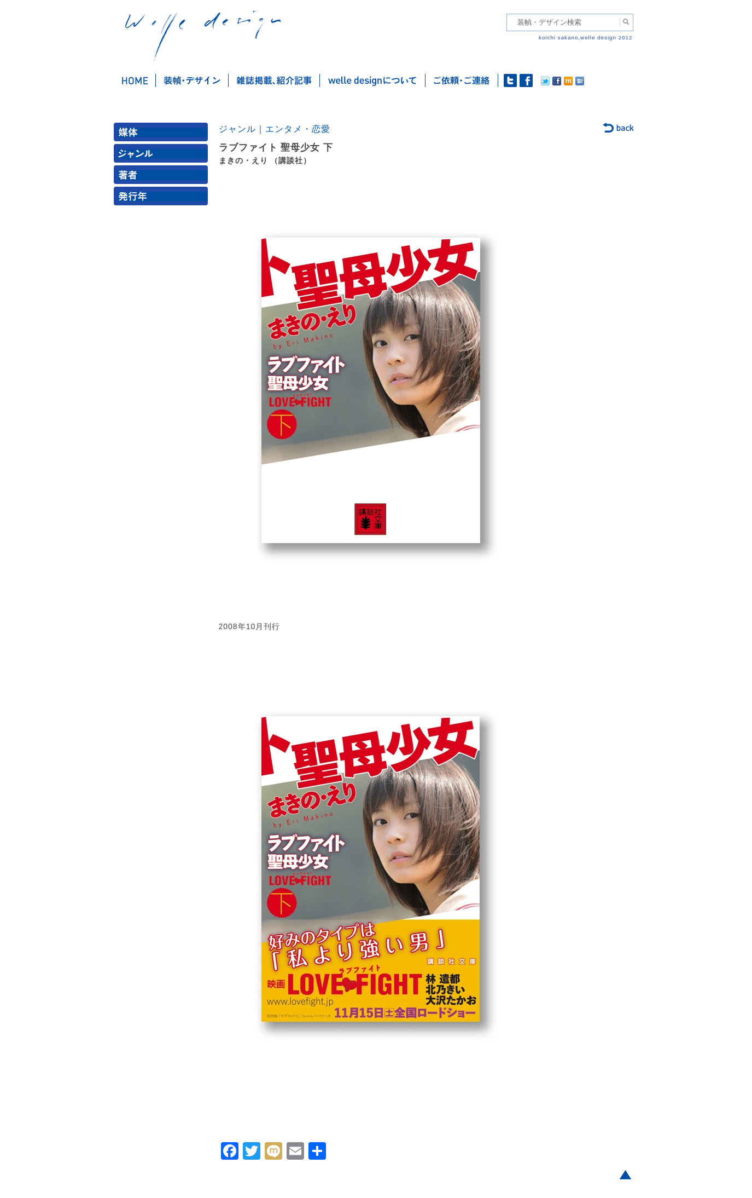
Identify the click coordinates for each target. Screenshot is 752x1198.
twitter (510, 80)
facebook (526, 80)
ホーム (135, 80)
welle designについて (372, 80)
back (619, 129)
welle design (203, 37)
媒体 (163, 134)
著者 (163, 177)
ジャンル (163, 156)
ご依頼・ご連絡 (461, 80)
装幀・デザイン (192, 80)
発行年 (163, 198)
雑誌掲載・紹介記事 (274, 80)
